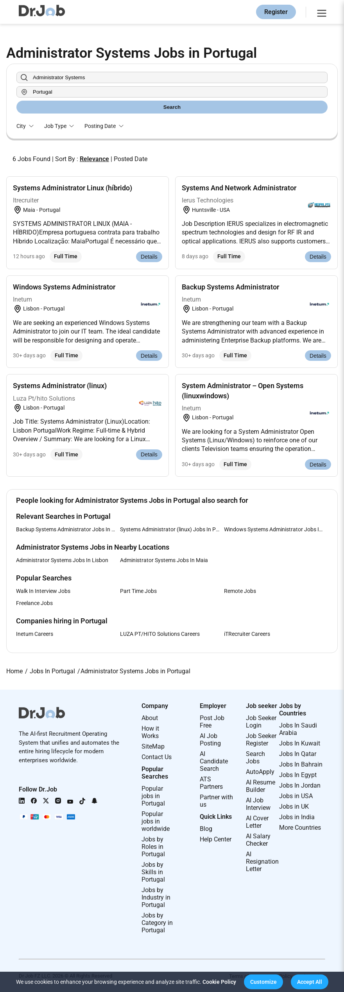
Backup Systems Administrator (230, 287)
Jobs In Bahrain (300, 764)
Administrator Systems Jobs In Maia (164, 560)
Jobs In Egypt (298, 775)
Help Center (215, 839)
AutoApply (260, 771)
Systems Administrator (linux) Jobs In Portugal (172, 529)
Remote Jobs (240, 591)
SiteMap (153, 746)
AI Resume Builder (260, 786)
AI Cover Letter (257, 822)
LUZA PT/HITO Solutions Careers (160, 634)
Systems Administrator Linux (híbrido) (72, 188)
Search (172, 107)
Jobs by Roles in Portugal (153, 847)
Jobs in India (297, 817)
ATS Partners (211, 782)
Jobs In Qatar (297, 754)
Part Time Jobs (138, 591)
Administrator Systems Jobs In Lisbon (62, 560)
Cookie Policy (219, 982)
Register (276, 12)
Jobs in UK (294, 806)
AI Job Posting (210, 739)
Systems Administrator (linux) (60, 386)
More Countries (300, 827)
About (150, 718)
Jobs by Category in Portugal (157, 923)
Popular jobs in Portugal (153, 796)
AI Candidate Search (214, 761)
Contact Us (157, 757)
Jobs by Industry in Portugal (156, 897)
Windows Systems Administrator (64, 287)
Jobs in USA (296, 796)
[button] (263, 981)
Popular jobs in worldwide (156, 821)
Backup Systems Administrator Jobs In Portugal (68, 529)
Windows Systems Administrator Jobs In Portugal (276, 529)
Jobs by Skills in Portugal (153, 872)
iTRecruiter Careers (247, 634)
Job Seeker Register (261, 739)
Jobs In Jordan (300, 785)
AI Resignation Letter (262, 861)
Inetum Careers (34, 634)
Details (149, 257)
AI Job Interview (258, 804)
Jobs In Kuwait (299, 743)
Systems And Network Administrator (239, 188)
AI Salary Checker (258, 839)
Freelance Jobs (34, 603)
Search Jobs (255, 757)
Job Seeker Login (261, 721)
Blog (206, 828)
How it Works (150, 732)
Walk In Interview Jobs (43, 591)
